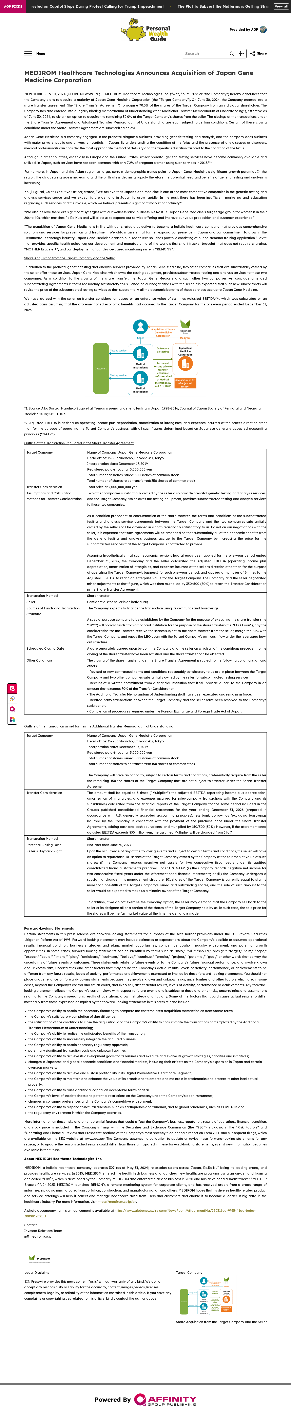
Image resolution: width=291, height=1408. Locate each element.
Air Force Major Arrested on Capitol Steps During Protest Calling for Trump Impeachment (85, 6)
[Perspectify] (12, 699)
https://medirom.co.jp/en (116, 1202)
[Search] (204, 53)
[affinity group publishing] (12, 709)
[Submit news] (12, 689)
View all (281, 6)
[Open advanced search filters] (241, 53)
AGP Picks (13, 6)
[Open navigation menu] (34, 54)
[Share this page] (258, 54)
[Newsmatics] (12, 719)
